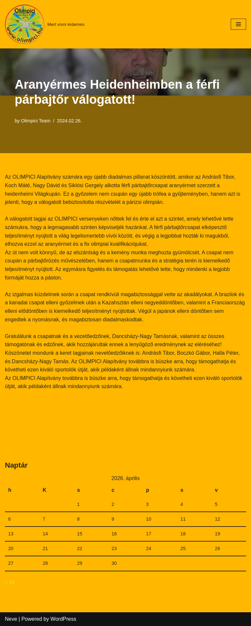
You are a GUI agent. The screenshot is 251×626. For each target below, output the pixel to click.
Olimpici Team (35, 120)
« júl (9, 582)
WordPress (63, 619)
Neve (11, 619)
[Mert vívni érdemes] (44, 24)
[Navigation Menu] (238, 24)
